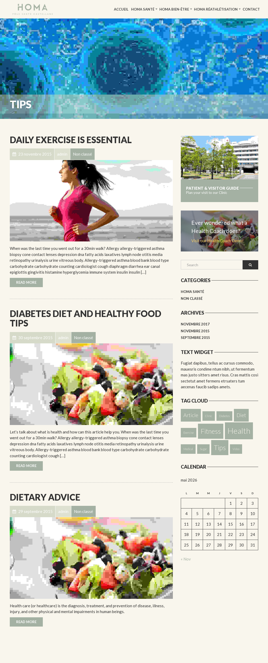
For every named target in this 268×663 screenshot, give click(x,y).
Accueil (121, 9)
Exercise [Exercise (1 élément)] (188, 432)
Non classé (191, 298)
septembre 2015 (195, 337)
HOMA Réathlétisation (216, 9)
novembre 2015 (195, 331)
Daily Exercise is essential (71, 139)
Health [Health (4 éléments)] (239, 430)
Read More (26, 282)
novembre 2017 (195, 324)
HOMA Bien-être (174, 9)
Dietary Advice (45, 497)
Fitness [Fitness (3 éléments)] (211, 431)
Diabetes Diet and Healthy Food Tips (85, 318)
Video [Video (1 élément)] (236, 449)
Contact (251, 9)
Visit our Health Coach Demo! (217, 240)
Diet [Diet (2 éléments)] (241, 415)
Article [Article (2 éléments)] (190, 415)
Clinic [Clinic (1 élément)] (208, 416)
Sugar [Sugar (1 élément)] (203, 449)
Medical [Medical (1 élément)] (188, 449)
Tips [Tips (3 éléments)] (220, 447)
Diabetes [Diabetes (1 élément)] (224, 416)
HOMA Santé (142, 9)
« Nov (186, 559)
